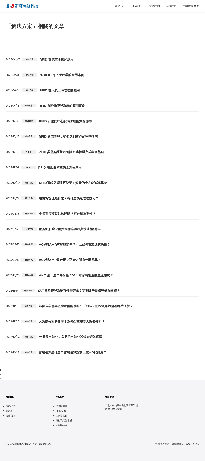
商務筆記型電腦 (64, 420)
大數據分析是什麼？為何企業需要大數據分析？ (72, 321)
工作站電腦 (61, 415)
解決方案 (29, 59)
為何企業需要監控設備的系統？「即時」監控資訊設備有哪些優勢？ (86, 306)
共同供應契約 (190, 6)
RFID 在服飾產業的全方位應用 (60, 167)
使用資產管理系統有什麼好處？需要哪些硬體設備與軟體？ (79, 291)
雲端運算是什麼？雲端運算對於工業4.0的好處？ (72, 352)
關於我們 (154, 6)
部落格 (136, 6)
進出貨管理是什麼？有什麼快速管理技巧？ (69, 198)
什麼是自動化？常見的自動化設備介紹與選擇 (70, 337)
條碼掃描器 (61, 406)
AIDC (28, 152)
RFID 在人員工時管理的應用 (60, 90)
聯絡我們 (171, 6)
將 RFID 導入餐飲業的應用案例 (62, 75)
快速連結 (10, 397)
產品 (117, 6)
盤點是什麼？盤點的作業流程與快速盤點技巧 (70, 229)
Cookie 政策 (192, 443)
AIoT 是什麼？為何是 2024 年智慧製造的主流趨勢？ (76, 275)
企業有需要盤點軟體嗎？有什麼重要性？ (67, 214)
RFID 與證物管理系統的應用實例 (62, 106)
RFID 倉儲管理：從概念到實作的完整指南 (68, 136)
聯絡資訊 (109, 397)
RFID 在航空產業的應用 (56, 59)
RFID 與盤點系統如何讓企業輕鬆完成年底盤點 (71, 152)
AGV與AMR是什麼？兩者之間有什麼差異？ (70, 260)
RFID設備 (61, 410)
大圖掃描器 (61, 425)
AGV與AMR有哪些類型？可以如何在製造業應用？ (74, 244)
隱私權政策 (177, 443)
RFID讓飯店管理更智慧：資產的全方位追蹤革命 (73, 183)
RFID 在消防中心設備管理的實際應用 (65, 121)
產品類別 (60, 397)
